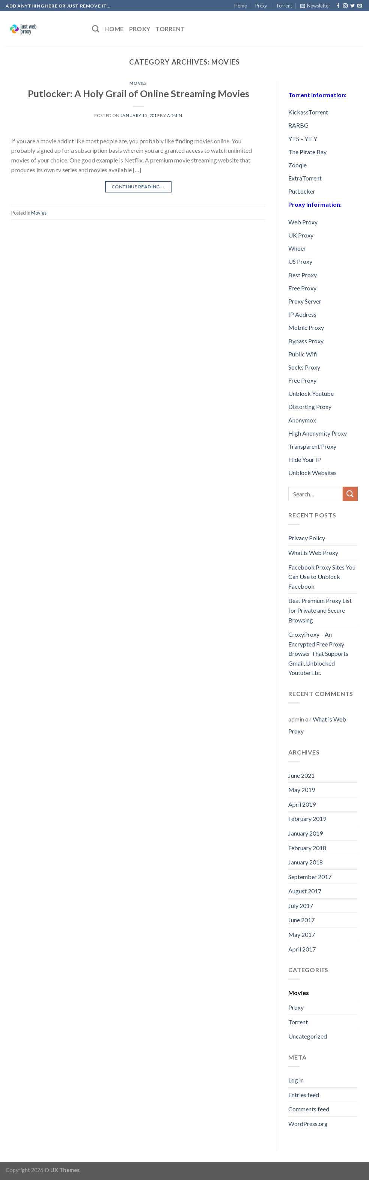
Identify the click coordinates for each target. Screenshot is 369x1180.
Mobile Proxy (306, 327)
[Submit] (350, 494)
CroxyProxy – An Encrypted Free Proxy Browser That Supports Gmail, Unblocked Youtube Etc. (318, 653)
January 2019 (305, 833)
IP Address (302, 314)
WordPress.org (308, 1123)
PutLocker (301, 191)
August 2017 (304, 890)
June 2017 (301, 919)
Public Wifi (302, 354)
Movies (138, 83)
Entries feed (303, 1094)
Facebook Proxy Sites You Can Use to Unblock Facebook (321, 577)
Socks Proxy (304, 367)
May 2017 (301, 934)
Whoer (297, 248)
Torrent (284, 6)
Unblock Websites (312, 472)
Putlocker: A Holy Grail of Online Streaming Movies (138, 93)
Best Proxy (302, 274)
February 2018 (307, 847)
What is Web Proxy (313, 552)
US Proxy (300, 261)
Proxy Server (304, 301)
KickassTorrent (308, 112)
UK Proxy (300, 235)
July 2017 (300, 905)
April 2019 (302, 804)
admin (174, 115)
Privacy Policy (306, 537)
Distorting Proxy (309, 406)
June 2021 (301, 775)
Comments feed (308, 1108)
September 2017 (309, 876)
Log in (296, 1080)
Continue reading (138, 186)
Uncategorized (307, 1036)
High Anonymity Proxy (317, 433)
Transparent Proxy (312, 446)
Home (240, 6)
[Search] (95, 29)
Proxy (261, 6)
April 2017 (302, 949)
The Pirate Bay (307, 151)
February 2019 (307, 818)
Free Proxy (302, 288)
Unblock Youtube (311, 393)
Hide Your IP (304, 459)
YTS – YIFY (302, 138)
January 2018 (305, 862)
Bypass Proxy (306, 340)
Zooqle (297, 164)
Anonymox (302, 420)
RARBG (298, 125)
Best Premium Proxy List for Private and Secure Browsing (320, 610)
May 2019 (301, 789)
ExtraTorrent (305, 178)
